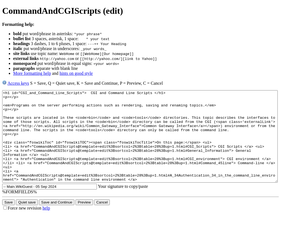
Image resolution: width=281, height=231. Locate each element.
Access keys (18, 83)
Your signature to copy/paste (124, 204)
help (46, 226)
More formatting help (32, 73)
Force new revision (24, 226)
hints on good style (76, 73)
